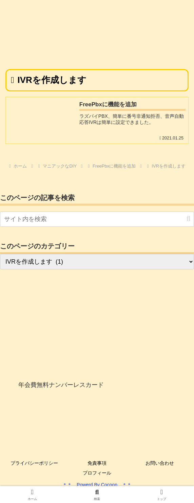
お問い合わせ (160, 463)
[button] (188, 219)
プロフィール (97, 473)
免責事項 (97, 463)
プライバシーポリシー (34, 463)
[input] (97, 219)
